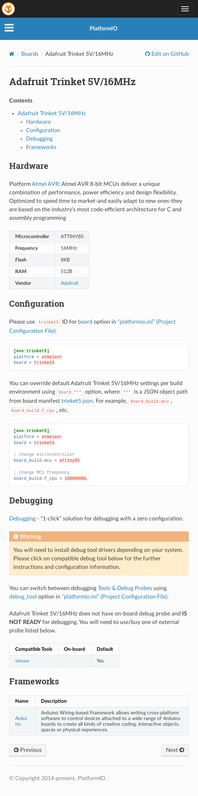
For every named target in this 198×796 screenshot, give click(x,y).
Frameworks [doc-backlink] (34, 681)
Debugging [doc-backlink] (31, 500)
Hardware (38, 122)
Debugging (39, 139)
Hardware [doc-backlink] (28, 165)
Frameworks (41, 147)
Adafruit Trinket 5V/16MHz (52, 113)
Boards (29, 54)
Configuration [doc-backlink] (36, 303)
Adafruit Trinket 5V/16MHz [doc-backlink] (72, 81)
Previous (28, 750)
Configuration (43, 130)
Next (175, 750)
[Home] (11, 54)
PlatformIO (104, 28)
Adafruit (69, 283)
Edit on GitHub (169, 54)
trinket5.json (77, 401)
